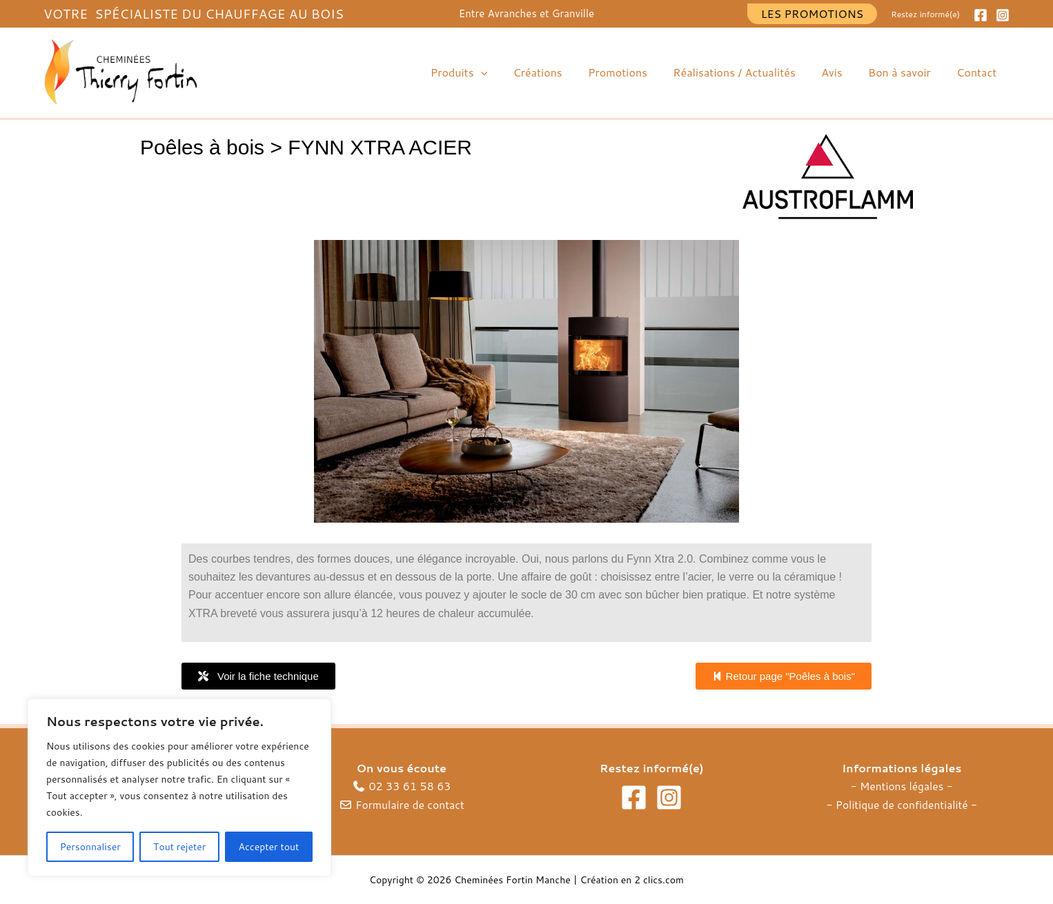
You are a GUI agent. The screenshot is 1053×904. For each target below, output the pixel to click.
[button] (812, 13)
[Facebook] (980, 15)
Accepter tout (269, 847)
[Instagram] (1003, 15)
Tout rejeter (179, 847)
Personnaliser (90, 847)
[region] (179, 787)
